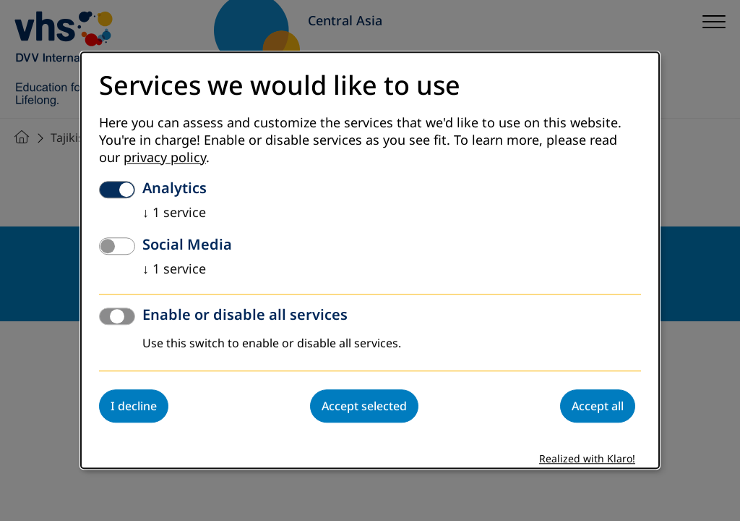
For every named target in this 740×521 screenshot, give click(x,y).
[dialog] (370, 260)
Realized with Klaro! (587, 459)
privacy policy (165, 158)
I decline (134, 407)
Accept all (598, 407)
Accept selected (364, 407)
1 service (174, 213)
